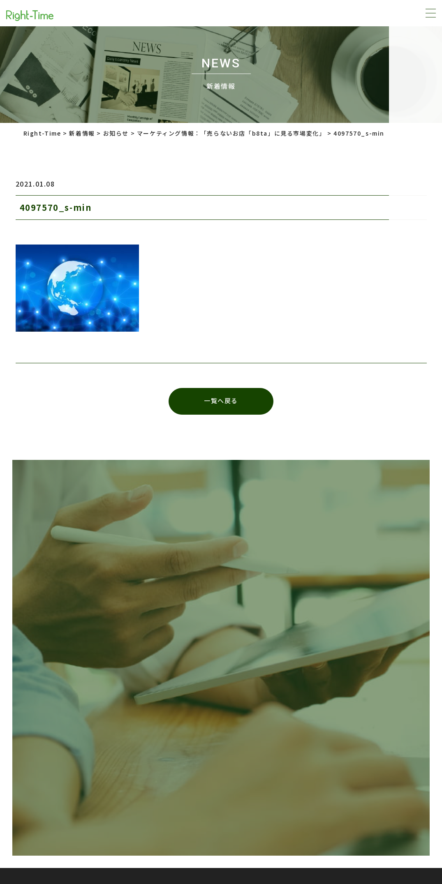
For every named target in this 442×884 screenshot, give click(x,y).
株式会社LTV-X (208, 756)
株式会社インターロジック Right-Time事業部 (293, 829)
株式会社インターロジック (307, 756)
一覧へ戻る (221, 401)
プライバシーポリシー (105, 756)
